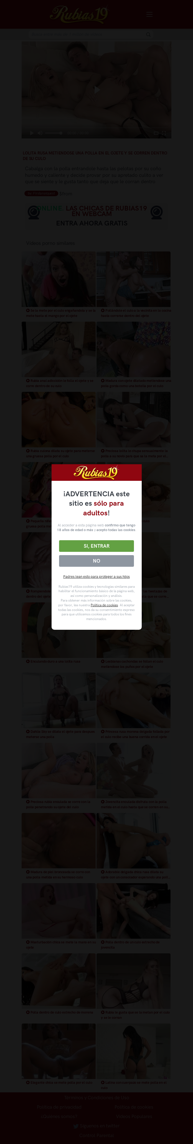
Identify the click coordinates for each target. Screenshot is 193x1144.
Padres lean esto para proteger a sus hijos (96, 576)
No (96, 561)
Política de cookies (104, 605)
